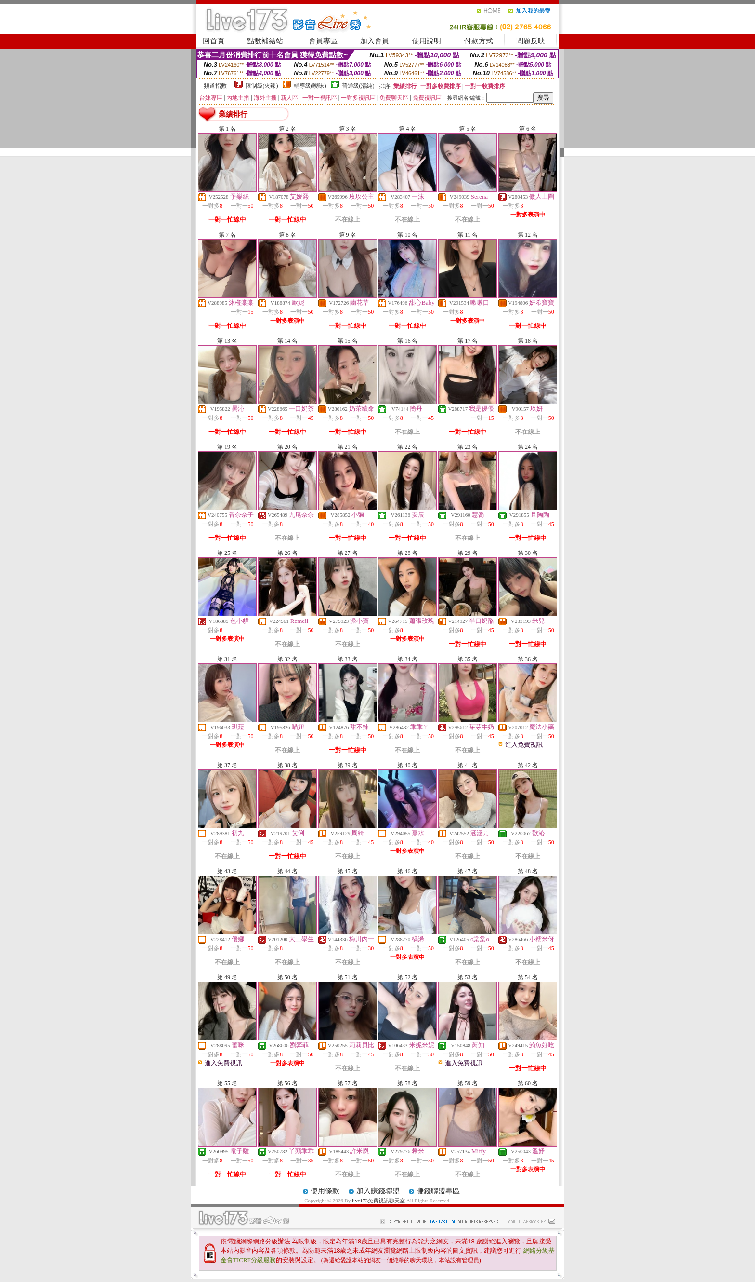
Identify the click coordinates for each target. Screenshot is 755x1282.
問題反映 (530, 41)
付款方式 (478, 41)
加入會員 (374, 41)
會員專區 (323, 41)
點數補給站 (265, 41)
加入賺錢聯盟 (378, 1191)
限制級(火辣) (262, 85)
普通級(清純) (358, 85)
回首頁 (213, 41)
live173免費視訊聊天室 (378, 1200)
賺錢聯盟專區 (438, 1191)
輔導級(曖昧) (310, 85)
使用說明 (426, 41)
